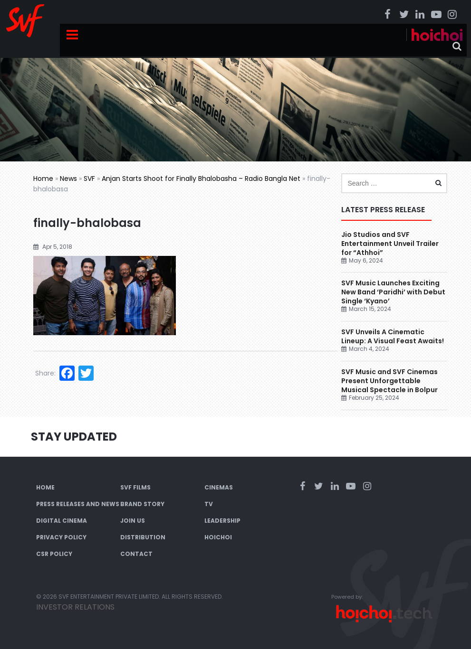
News (68, 178)
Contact (136, 554)
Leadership (222, 521)
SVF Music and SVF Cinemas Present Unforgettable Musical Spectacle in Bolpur (389, 381)
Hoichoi (218, 537)
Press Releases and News (77, 504)
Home (43, 178)
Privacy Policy (61, 537)
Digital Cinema (61, 521)
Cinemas (218, 487)
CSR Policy (54, 554)
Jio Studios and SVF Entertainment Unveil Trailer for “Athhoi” (390, 243)
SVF (89, 178)
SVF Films (135, 487)
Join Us (132, 521)
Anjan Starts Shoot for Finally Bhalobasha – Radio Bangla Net (201, 178)
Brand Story (142, 504)
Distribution (142, 537)
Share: (45, 373)
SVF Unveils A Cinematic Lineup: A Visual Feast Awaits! (393, 336)
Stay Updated (74, 436)
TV (208, 504)
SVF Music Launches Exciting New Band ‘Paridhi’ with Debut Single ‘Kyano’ (393, 292)
